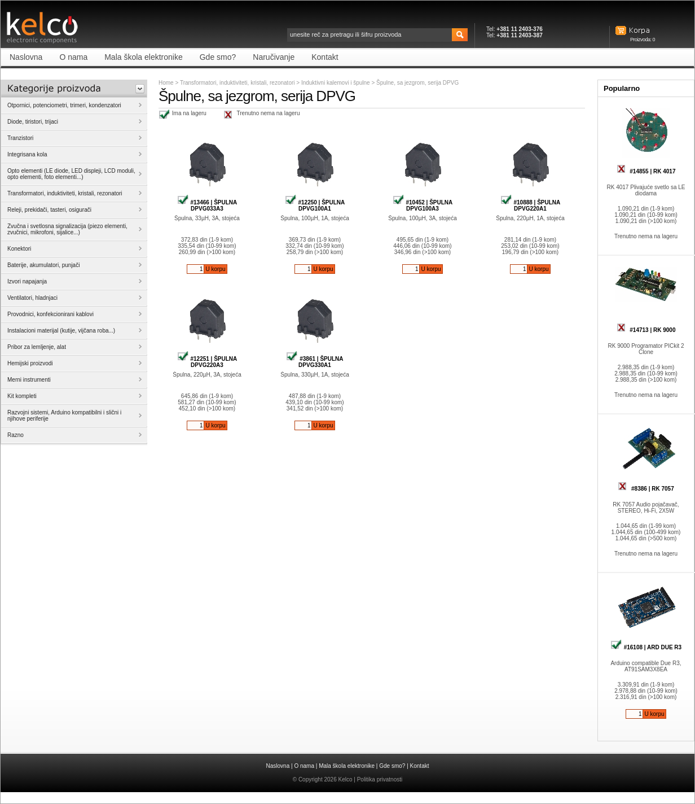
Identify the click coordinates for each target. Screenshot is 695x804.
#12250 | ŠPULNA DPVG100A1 (315, 205)
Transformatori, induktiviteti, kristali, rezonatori (237, 83)
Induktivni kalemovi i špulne (336, 83)
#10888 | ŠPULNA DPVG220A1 (530, 205)
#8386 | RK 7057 (646, 489)
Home (166, 83)
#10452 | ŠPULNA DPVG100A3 (423, 205)
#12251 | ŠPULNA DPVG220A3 (207, 362)
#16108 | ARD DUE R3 (645, 647)
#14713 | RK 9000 (646, 330)
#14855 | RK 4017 (646, 171)
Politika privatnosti (380, 779)
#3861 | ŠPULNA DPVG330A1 (314, 362)
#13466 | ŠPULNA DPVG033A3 (207, 205)
